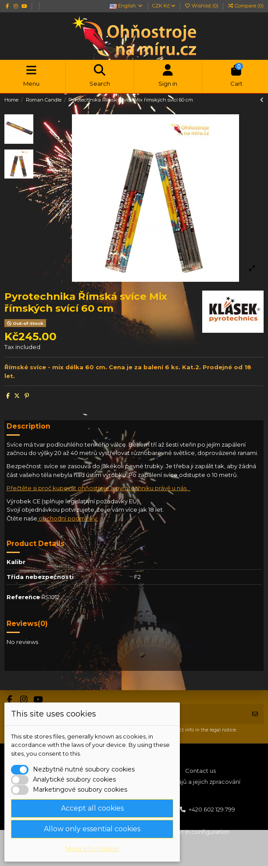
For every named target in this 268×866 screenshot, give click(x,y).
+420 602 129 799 (212, 809)
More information (92, 849)
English (126, 6)
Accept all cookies (92, 808)
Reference (23, 596)
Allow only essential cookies (92, 829)
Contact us (200, 770)
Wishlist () (202, 6)
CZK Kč (163, 6)
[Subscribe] (255, 714)
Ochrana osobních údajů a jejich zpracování (178, 781)
